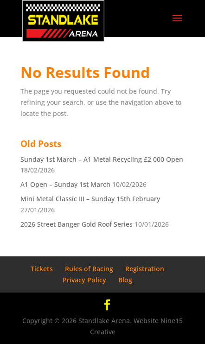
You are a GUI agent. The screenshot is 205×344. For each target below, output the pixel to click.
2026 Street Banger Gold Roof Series (76, 224)
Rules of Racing (89, 268)
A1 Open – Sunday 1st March (65, 184)
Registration (144, 268)
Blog (125, 279)
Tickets (42, 268)
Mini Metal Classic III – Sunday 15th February (90, 198)
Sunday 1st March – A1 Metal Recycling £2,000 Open (101, 159)
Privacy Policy (84, 279)
